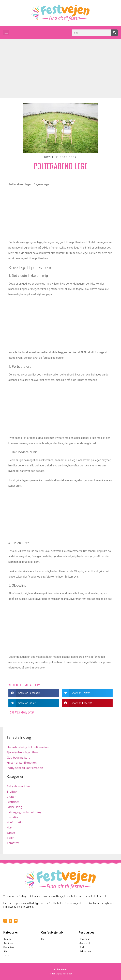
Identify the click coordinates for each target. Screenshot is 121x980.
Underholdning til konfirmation (28, 747)
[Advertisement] (60, 64)
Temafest (13, 843)
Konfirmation (15, 822)
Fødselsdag (14, 807)
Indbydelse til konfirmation (25, 768)
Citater (11, 796)
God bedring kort (18, 757)
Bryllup (51, 157)
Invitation (13, 817)
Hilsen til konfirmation (22, 762)
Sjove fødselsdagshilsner (23, 752)
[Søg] (114, 32)
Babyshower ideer (19, 786)
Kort (9, 827)
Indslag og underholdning (24, 812)
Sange (11, 833)
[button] (6, 32)
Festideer (68, 157)
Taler (10, 838)
